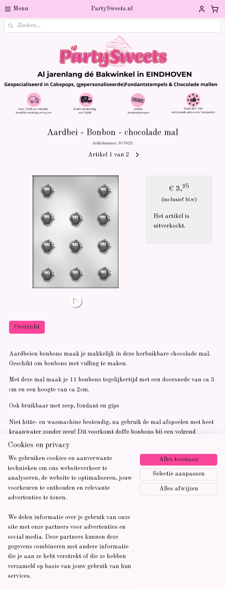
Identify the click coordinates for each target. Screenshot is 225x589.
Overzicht (27, 327)
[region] (70, 521)
